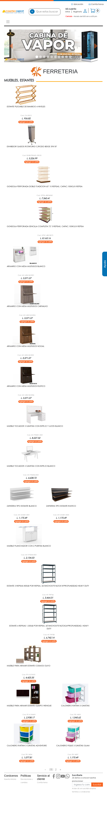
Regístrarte (77, 12)
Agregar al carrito (26, 122)
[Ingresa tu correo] (81, 785)
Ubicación (77, 4)
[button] (11, 46)
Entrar (67, 12)
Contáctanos (96, 4)
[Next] (60, 769)
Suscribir (97, 784)
